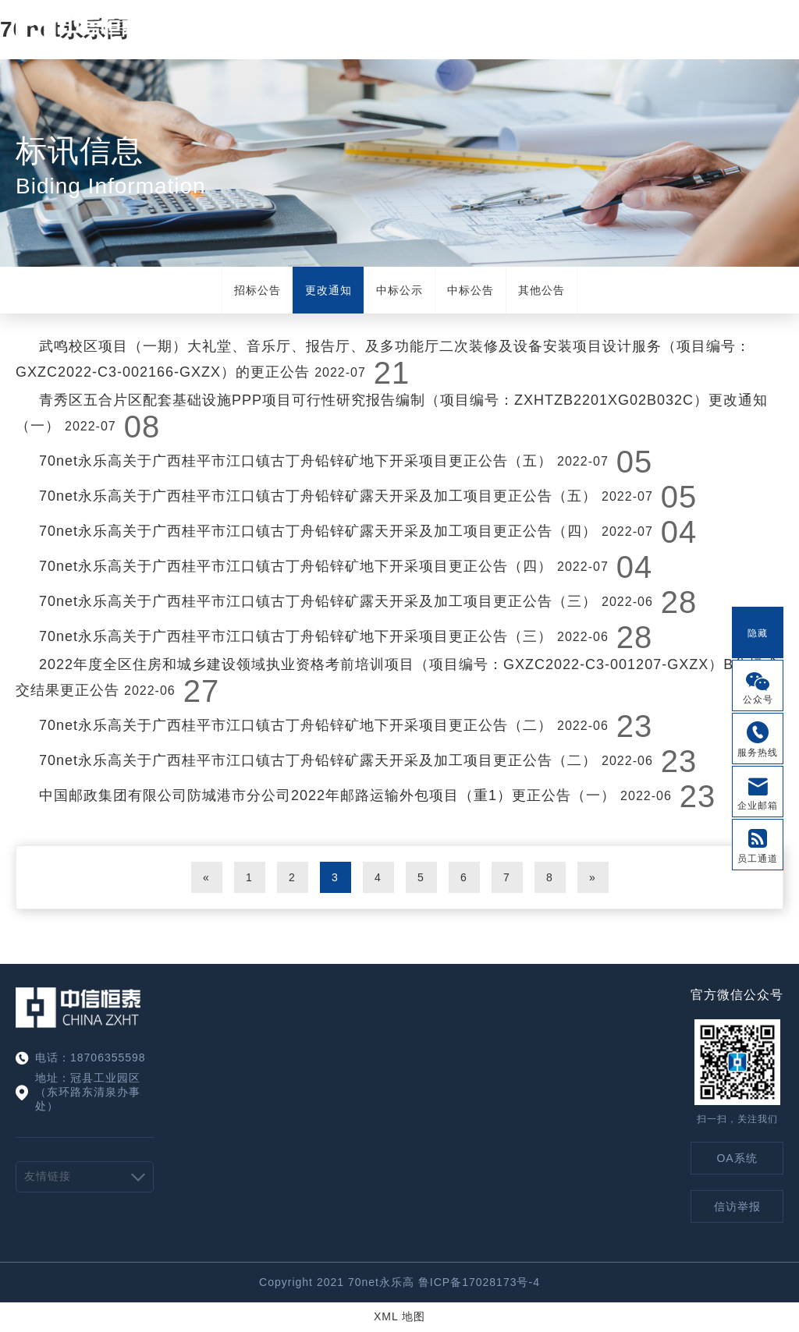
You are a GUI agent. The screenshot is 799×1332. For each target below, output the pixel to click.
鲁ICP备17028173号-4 (479, 1282)
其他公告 (541, 290)
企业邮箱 (757, 805)
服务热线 (757, 752)
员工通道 (757, 858)
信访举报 (737, 1206)
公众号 (758, 699)
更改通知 (328, 290)
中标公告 (470, 290)
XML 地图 (399, 1316)
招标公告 (257, 290)
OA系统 (736, 1158)
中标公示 (399, 290)
